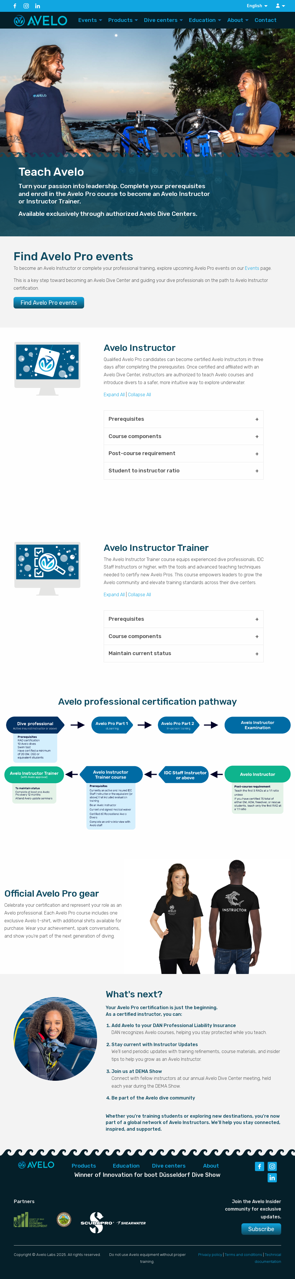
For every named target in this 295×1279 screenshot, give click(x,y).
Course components (135, 436)
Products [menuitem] (120, 20)
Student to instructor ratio (144, 471)
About (211, 1166)
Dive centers (169, 1166)
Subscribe (261, 1229)
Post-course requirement (142, 453)
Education (126, 1166)
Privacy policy (210, 1254)
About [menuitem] (235, 20)
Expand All (114, 394)
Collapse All (139, 394)
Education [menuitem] (202, 20)
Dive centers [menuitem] (160, 20)
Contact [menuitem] (266, 20)
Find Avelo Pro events (48, 302)
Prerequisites (126, 419)
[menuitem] (281, 6)
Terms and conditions (243, 1254)
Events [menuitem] (87, 20)
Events (252, 268)
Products (84, 1166)
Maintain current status (140, 653)
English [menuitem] (254, 6)
